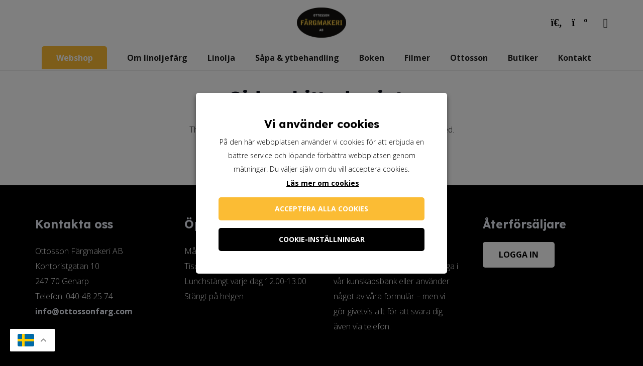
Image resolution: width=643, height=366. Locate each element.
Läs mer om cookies (322, 183)
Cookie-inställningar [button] (322, 239)
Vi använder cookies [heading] (321, 124)
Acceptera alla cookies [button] (321, 208)
